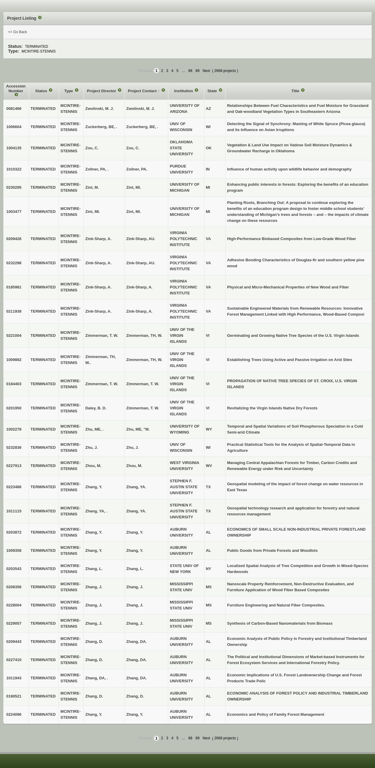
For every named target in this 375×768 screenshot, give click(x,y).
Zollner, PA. (137, 169)
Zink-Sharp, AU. (140, 238)
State (212, 91)
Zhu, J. (132, 447)
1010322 (14, 169)
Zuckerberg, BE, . (142, 127)
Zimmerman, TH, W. (144, 335)
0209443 (14, 641)
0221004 (14, 335)
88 (190, 71)
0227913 (14, 465)
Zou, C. (133, 148)
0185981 (14, 287)
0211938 (14, 311)
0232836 (14, 447)
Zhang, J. (134, 587)
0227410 (14, 660)
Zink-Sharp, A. (139, 287)
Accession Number (16, 88)
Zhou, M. (134, 465)
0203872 (14, 532)
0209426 (14, 238)
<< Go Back (17, 32)
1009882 (14, 359)
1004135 (14, 148)
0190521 (14, 696)
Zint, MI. (133, 187)
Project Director (102, 91)
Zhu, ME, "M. (138, 429)
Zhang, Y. (134, 532)
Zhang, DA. (136, 641)
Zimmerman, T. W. (142, 384)
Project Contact (143, 91)
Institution (184, 91)
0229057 (14, 623)
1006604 (14, 127)
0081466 (14, 108)
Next (206, 71)
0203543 (14, 568)
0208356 (14, 587)
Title (295, 91)
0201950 (14, 408)
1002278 (14, 429)
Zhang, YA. (136, 487)
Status (41, 91)
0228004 (14, 605)
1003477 (14, 211)
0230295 (14, 187)
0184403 (14, 384)
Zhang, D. (135, 696)
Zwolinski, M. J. (140, 108)
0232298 (14, 263)
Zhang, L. (135, 568)
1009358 (14, 550)
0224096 (14, 714)
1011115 (14, 511)
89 (197, 71)
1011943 (14, 678)
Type (69, 91)
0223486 (14, 487)
